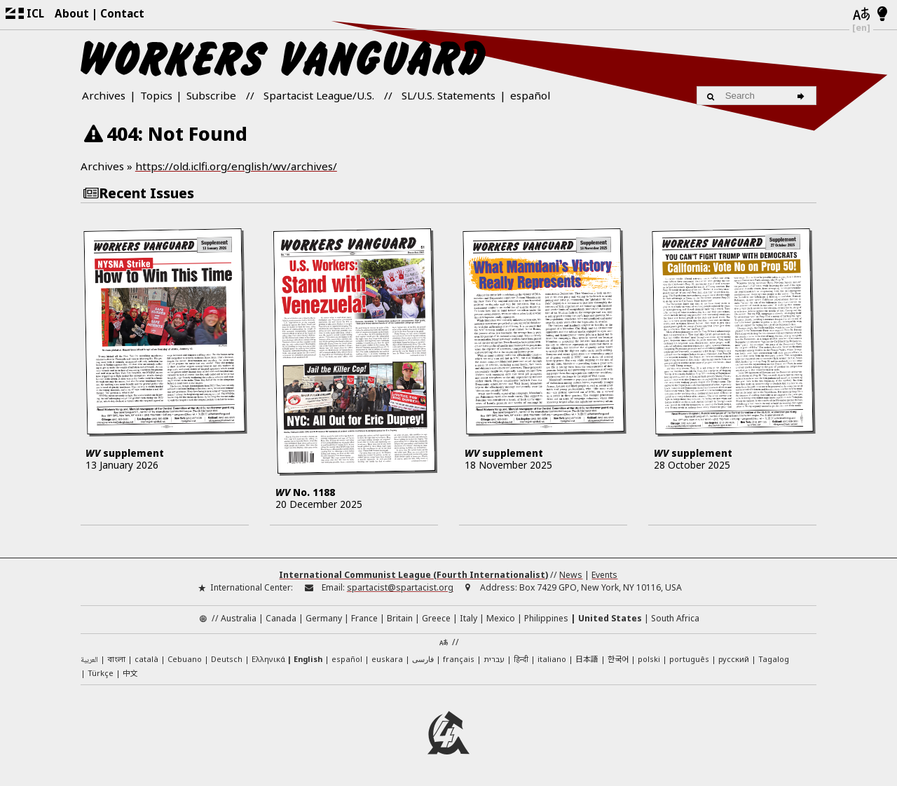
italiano (551, 659)
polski (649, 659)
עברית (494, 659)
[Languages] (861, 15)
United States (610, 618)
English (308, 659)
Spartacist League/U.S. (318, 95)
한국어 (618, 658)
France (364, 618)
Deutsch (226, 659)
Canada (281, 618)
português (689, 659)
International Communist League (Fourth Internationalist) (413, 575)
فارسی (423, 659)
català (146, 659)
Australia (238, 618)
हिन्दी (521, 659)
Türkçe (101, 673)
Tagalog (773, 659)
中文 (130, 672)
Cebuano (184, 659)
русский (733, 659)
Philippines (546, 618)
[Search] (803, 95)
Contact (122, 13)
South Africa (675, 618)
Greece (436, 618)
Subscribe (211, 95)
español (530, 95)
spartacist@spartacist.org (400, 587)
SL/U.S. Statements (448, 95)
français (458, 659)
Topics (156, 95)
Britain (400, 618)
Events (604, 575)
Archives (103, 95)
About (72, 13)
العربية (89, 660)
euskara (387, 659)
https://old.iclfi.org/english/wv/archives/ (236, 166)
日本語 (586, 658)
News (570, 575)
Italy (468, 618)
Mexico (500, 618)
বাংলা (116, 660)
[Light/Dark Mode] (882, 15)
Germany (324, 618)
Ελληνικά (268, 659)
